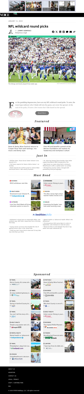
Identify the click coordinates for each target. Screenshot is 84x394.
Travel (13, 280)
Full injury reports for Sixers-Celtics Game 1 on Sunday (24, 165)
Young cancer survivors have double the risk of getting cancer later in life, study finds (24, 227)
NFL (18, 37)
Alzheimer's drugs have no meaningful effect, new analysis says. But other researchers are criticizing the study (24, 221)
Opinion (14, 354)
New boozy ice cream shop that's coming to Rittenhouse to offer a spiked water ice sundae (57, 165)
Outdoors (14, 202)
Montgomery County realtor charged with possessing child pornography (56, 168)
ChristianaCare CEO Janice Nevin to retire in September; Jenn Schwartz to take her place (57, 224)
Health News (15, 191)
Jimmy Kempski (24, 31)
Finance (47, 333)
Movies (47, 191)
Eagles (13, 37)
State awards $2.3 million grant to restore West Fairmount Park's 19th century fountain (24, 168)
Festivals (48, 280)
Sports (15, 14)
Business (14, 181)
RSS (9, 386)
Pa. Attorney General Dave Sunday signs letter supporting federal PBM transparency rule (57, 161)
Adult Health (49, 312)
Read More (42, 113)
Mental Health (16, 333)
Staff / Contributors (15, 383)
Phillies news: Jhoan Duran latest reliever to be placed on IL (24, 161)
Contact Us (12, 376)
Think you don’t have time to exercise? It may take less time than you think (25, 231)
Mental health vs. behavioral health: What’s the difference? (58, 220)
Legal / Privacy (13, 379)
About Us (11, 369)
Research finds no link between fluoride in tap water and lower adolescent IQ (57, 227)
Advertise (11, 372)
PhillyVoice (4, 14)
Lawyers (47, 343)
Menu (80, 14)
